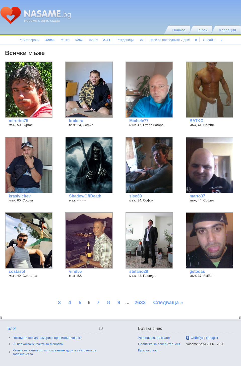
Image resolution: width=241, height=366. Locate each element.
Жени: (99, 40)
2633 (140, 302)
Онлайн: (212, 40)
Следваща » (168, 302)
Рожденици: (129, 40)
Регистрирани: (36, 40)
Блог (12, 328)
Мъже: (72, 40)
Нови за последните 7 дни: (173, 40)
